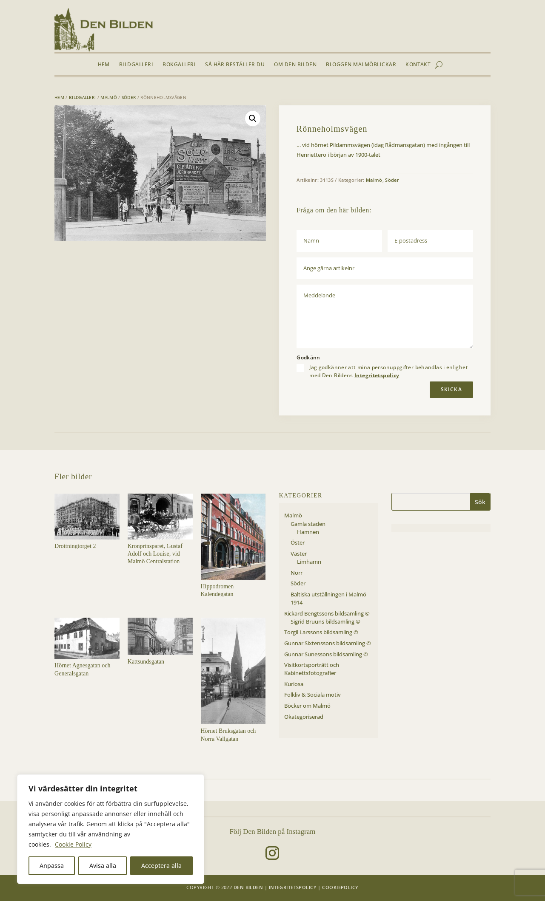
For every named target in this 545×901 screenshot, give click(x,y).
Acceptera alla (161, 865)
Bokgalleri (179, 65)
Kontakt (418, 65)
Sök (480, 502)
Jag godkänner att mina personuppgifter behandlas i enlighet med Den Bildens (388, 371)
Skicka (451, 389)
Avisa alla (102, 865)
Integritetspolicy (376, 375)
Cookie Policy (73, 844)
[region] (110, 829)
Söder (129, 97)
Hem (104, 65)
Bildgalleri (136, 65)
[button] (252, 118)
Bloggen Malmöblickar (361, 65)
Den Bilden (248, 887)
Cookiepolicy (340, 887)
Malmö (108, 97)
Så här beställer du (235, 65)
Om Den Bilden (295, 65)
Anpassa (52, 865)
